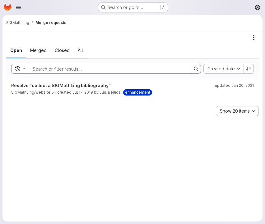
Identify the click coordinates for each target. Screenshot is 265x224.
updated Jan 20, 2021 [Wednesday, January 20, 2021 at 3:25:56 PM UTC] (234, 85)
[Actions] (254, 38)
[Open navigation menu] (18, 7)
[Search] (107, 68)
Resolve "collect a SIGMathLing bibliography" (61, 85)
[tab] (16, 50)
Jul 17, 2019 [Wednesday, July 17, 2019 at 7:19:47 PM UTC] (82, 92)
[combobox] (223, 69)
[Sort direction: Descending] (249, 69)
